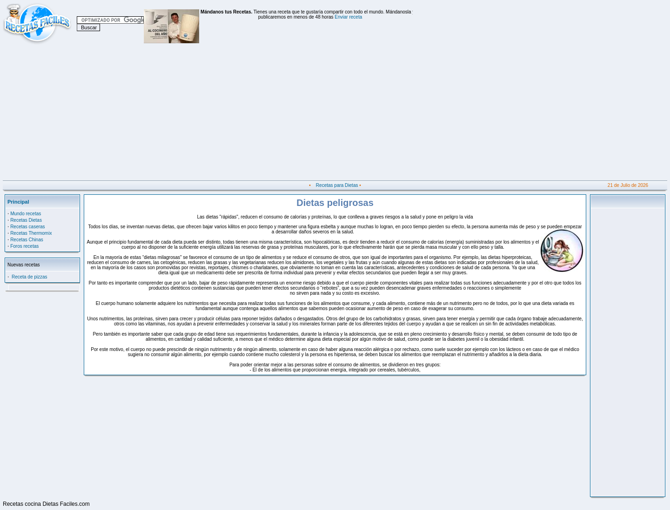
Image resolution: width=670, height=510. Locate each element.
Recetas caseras (27, 226)
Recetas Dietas (26, 220)
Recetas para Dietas (337, 185)
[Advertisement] (282, 115)
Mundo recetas (25, 213)
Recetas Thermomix (31, 233)
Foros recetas (24, 246)
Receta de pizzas (29, 276)
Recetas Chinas (26, 239)
